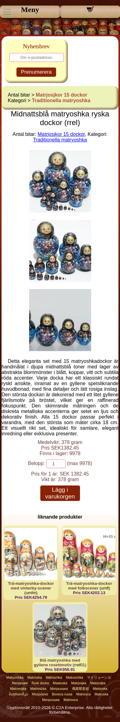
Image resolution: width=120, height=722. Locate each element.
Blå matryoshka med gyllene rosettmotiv (57, 662)
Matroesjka (18, 688)
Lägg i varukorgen (60, 493)
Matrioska (34, 677)
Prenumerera (36, 72)
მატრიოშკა (18, 694)
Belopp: (36, 463)
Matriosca (83, 694)
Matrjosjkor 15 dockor (61, 95)
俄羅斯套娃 (80, 688)
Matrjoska (100, 688)
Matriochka (54, 677)
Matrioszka (38, 688)
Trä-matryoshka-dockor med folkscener (89, 585)
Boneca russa (62, 694)
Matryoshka (14, 677)
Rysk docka (40, 683)
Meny (30, 10)
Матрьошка (59, 688)
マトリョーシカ (99, 677)
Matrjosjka (79, 683)
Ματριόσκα (40, 694)
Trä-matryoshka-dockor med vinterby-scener (31, 585)
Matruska (101, 694)
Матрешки (20, 683)
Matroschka (74, 677)
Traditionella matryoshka (61, 100)
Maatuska (60, 683)
